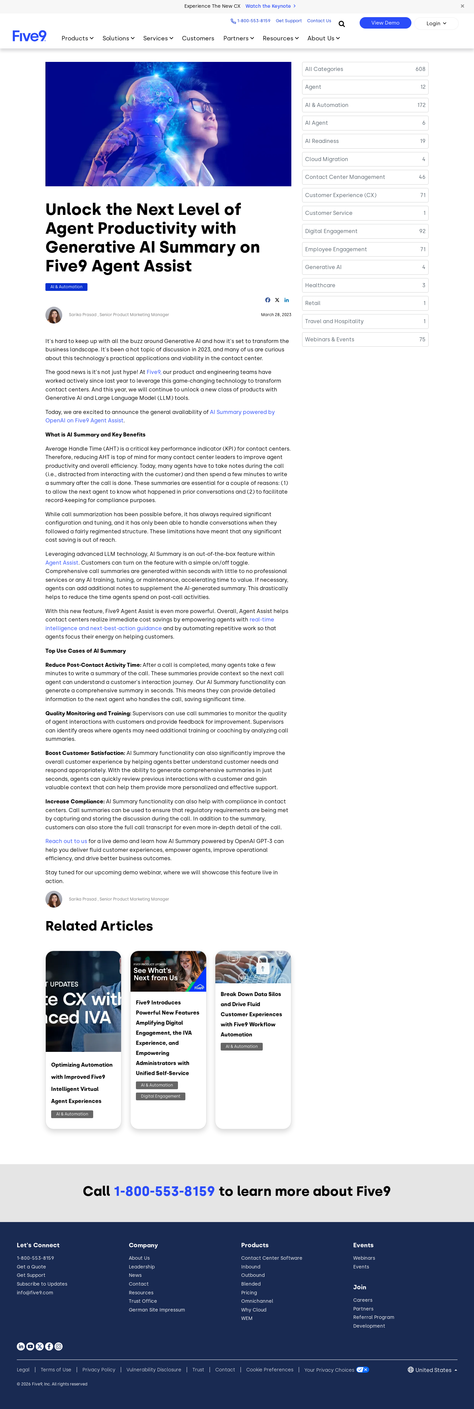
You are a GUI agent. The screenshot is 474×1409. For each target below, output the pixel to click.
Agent (313, 87)
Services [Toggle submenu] (155, 38)
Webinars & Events (329, 339)
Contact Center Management (345, 177)
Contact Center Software (271, 1258)
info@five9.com (35, 1293)
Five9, (154, 372)
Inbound (250, 1267)
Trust (198, 1370)
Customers (198, 38)
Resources (141, 1293)
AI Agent (316, 123)
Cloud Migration (326, 159)
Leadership (142, 1267)
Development (369, 1326)
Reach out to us (66, 841)
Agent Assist (61, 563)
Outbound (253, 1275)
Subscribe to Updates (42, 1284)
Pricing (249, 1293)
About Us (139, 1258)
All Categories (324, 69)
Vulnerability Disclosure (153, 1370)
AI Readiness (322, 141)
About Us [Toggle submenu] (320, 38)
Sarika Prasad (83, 314)
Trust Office (143, 1301)
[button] (462, 6)
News (135, 1275)
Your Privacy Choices (329, 1370)
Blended (251, 1284)
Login (433, 24)
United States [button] (434, 1370)
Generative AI (323, 267)
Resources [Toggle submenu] (278, 38)
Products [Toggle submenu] (75, 38)
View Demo (385, 23)
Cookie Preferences (269, 1370)
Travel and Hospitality (334, 321)
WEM (247, 1318)
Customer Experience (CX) (340, 195)
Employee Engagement (336, 249)
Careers (362, 1300)
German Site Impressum (157, 1310)
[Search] (342, 23)
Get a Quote (31, 1267)
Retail (313, 303)
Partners (363, 1309)
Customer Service (329, 213)
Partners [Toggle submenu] (236, 38)
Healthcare (320, 285)
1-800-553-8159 (252, 20)
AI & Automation (66, 286)
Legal (23, 1370)
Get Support (287, 20)
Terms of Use (56, 1370)
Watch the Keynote (270, 6)
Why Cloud (253, 1310)
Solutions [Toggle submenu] (116, 38)
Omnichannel (257, 1301)
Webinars (364, 1258)
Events (361, 1267)
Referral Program (373, 1317)
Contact (139, 1284)
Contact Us (317, 20)
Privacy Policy (98, 1370)
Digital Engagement (160, 1096)
